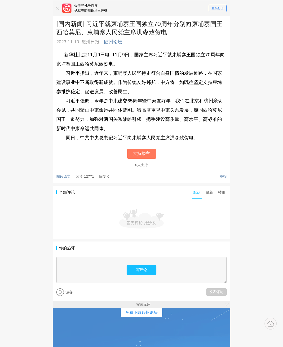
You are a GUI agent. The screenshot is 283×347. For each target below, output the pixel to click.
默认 (196, 192)
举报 (223, 176)
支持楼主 (141, 153)
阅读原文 (63, 176)
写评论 (141, 270)
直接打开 (217, 8)
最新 (209, 192)
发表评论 (216, 292)
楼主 (221, 192)
